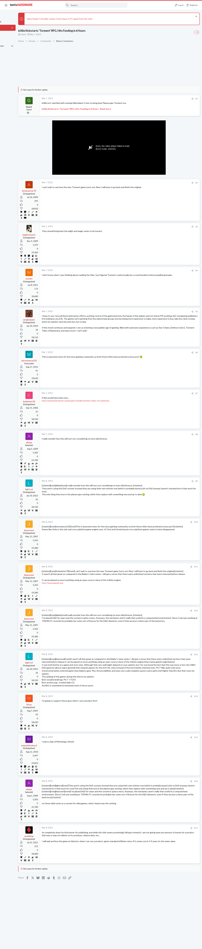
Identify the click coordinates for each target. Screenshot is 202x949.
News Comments (166, 202)
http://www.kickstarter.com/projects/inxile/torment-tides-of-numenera (92, 400)
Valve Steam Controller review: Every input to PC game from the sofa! (76, 19)
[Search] (82, 5)
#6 (147, 352)
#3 (147, 226)
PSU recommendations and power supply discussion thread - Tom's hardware (177, 229)
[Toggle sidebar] (196, 32)
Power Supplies (166, 240)
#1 (147, 98)
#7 (147, 393)
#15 (147, 749)
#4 (147, 270)
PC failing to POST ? (173, 412)
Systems (162, 359)
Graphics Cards (166, 374)
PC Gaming (164, 219)
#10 (147, 522)
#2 (147, 183)
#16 (147, 793)
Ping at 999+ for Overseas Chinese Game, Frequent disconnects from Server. (177, 383)
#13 (147, 654)
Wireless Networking (168, 392)
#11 (147, 566)
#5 (147, 311)
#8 (147, 434)
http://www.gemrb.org (69, 589)
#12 (147, 610)
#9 (147, 481)
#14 (147, 708)
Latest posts (161, 344)
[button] (6, 5)
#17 (147, 840)
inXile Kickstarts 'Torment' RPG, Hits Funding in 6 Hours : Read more (93, 109)
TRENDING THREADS (164, 178)
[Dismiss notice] (195, 16)
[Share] (143, 98)
